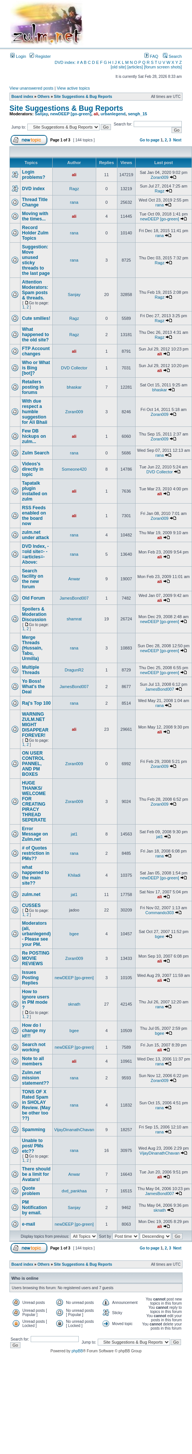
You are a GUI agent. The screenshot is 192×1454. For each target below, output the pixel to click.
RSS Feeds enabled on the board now (34, 515)
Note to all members (33, 1061)
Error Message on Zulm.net (35, 834)
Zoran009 (160, 177)
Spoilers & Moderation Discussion (34, 614)
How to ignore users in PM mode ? (35, 999)
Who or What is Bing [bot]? (36, 368)
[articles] (135, 67)
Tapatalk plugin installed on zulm (34, 491)
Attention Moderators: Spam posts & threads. (35, 290)
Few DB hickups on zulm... (34, 436)
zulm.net (31, 894)
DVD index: (65, 62)
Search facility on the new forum (32, 578)
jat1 (74, 834)
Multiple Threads (31, 670)
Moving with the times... (35, 216)
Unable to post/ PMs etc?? (33, 1146)
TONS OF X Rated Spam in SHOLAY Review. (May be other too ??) (36, 1105)
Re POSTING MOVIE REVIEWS (36, 958)
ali (96, 114)
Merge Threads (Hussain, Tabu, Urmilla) (32, 648)
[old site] (118, 67)
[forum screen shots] (163, 67)
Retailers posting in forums (33, 387)
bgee (74, 934)
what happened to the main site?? (35, 875)
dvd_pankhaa (74, 1191)
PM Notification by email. (34, 1207)
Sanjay (41, 114)
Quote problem (31, 1191)
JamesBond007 (74, 598)
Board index (22, 97)
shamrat (74, 619)
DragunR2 (74, 670)
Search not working (33, 1047)
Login (18, 56)
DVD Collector (74, 368)
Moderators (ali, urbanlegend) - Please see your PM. (36, 934)
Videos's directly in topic (33, 469)
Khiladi (74, 875)
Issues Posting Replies (30, 978)
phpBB (77, 1351)
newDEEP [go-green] (70, 114)
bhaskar (74, 387)
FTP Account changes (36, 351)
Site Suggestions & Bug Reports (83, 97)
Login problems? (33, 174)
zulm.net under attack (35, 535)
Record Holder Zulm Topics (35, 233)
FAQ (151, 56)
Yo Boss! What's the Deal (33, 686)
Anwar (74, 579)
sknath (74, 1004)
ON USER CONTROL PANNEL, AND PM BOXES (33, 763)
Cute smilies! (36, 318)
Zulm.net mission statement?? (35, 1078)
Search (172, 56)
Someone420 (74, 469)
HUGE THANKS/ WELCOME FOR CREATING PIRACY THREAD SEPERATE (34, 801)
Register (40, 56)
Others (43, 97)
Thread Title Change (35, 202)
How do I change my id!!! (34, 1031)
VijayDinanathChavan (74, 1129)
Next (177, 140)
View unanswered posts (31, 88)
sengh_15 (137, 114)
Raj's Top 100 (36, 703)
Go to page (149, 140)
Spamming (33, 1129)
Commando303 (159, 912)
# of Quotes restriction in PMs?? (36, 853)
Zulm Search (35, 453)
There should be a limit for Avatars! (36, 1174)
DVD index (33, 188)
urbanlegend (112, 114)
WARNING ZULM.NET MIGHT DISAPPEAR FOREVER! (35, 724)
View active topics (73, 88)
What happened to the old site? (35, 335)
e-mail (28, 1224)
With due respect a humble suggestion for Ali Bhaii (34, 411)
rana (74, 202)
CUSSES (31, 905)
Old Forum (33, 598)
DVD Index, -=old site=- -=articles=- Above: (35, 554)
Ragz (74, 188)
